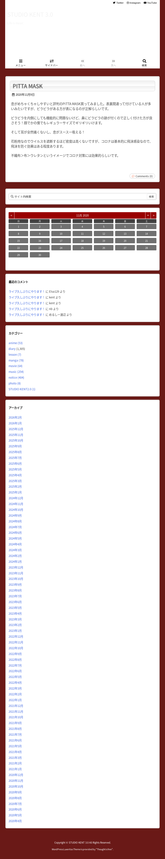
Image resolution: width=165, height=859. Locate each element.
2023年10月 (16, 578)
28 (146, 248)
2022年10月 (16, 648)
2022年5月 (15, 676)
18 (82, 240)
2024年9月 (15, 515)
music (16, 371)
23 (39, 248)
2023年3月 (15, 619)
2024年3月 (15, 550)
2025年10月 (16, 440)
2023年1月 (15, 630)
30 (39, 255)
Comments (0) (144, 176)
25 (82, 248)
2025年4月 (15, 475)
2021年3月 (15, 757)
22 (18, 248)
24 (61, 248)
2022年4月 (15, 682)
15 (18, 240)
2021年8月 (15, 728)
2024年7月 (15, 527)
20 (125, 240)
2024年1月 (15, 561)
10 (61, 233)
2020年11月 (16, 780)
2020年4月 (15, 821)
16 (39, 240)
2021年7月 (15, 734)
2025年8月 (15, 452)
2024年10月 (16, 509)
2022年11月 (16, 642)
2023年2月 (15, 625)
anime (16, 343)
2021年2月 (15, 763)
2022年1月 (15, 700)
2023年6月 (15, 602)
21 (146, 240)
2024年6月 (15, 532)
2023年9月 (15, 584)
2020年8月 (15, 798)
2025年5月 (15, 469)
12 (103, 233)
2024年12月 (16, 498)
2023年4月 (15, 613)
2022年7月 (15, 665)
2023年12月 (16, 567)
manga (16, 360)
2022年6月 (15, 671)
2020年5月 (15, 815)
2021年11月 (16, 711)
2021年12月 (16, 705)
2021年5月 (15, 746)
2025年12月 (16, 429)
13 (125, 233)
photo (15, 383)
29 (18, 255)
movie (16, 366)
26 (103, 248)
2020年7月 (15, 804)
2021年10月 (16, 717)
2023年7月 (15, 596)
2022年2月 (15, 694)
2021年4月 (15, 752)
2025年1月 (15, 492)
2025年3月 (15, 481)
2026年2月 (15, 417)
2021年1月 (15, 769)
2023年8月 (15, 590)
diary (12, 348)
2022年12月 (16, 636)
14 (146, 233)
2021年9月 (15, 723)
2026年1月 (15, 423)
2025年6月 (15, 463)
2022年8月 (15, 659)
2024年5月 (15, 538)
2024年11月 (16, 504)
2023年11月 (16, 573)
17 (61, 240)
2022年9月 (15, 654)
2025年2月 (15, 486)
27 (125, 248)
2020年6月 (15, 809)
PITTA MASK (28, 86)
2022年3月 (15, 688)
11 (82, 233)
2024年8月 (15, 521)
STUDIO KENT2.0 (22, 389)
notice (16, 377)
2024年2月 (15, 556)
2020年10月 (16, 786)
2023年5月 (15, 607)
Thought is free (104, 849)
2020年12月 (16, 775)
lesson (15, 354)
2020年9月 (15, 792)
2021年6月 (15, 740)
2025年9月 (15, 446)
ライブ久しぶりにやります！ (27, 291)
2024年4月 (15, 544)
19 (103, 240)
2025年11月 (16, 435)
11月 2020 (82, 215)
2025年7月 (15, 457)
